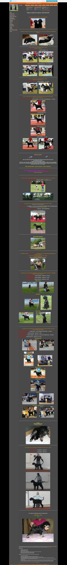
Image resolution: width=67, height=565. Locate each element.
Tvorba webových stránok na (30, 564)
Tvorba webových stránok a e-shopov (45, 10)
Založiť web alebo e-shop (51, 1)
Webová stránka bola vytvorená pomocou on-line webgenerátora (29, 562)
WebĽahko (14, 1)
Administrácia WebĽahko (21, 564)
